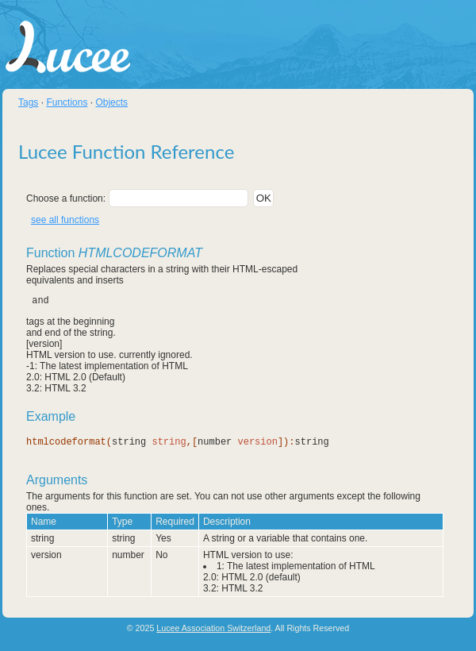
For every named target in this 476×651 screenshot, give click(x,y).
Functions (66, 102)
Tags (28, 102)
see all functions (65, 219)
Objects (111, 102)
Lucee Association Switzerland (213, 628)
